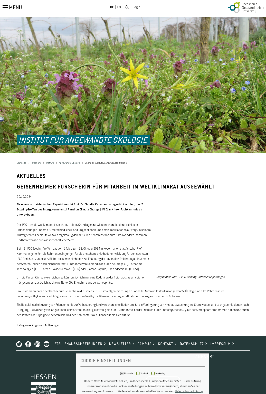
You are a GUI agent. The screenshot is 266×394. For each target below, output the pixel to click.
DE (112, 7)
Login (136, 7)
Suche (126, 7)
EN (119, 7)
